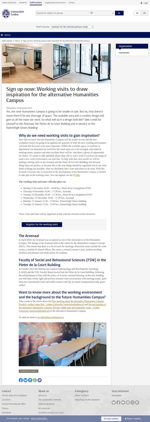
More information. (39, 418)
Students (23, 2)
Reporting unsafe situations (87, 399)
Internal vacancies (46, 404)
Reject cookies (134, 418)
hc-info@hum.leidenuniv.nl (51, 317)
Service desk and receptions (14, 395)
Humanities (124, 52)
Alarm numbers (82, 395)
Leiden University (9, 2)
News (17, 41)
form (77, 175)
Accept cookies (111, 418)
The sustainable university (49, 399)
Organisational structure (55, 2)
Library (71, 2)
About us (42, 395)
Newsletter (116, 395)
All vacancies (44, 408)
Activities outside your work (51, 412)
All (91, 13)
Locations (6, 399)
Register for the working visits (42, 224)
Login (146, 3)
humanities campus (28, 371)
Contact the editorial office (14, 404)
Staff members (36, 2)
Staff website (7, 41)
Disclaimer (6, 412)
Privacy (5, 408)
